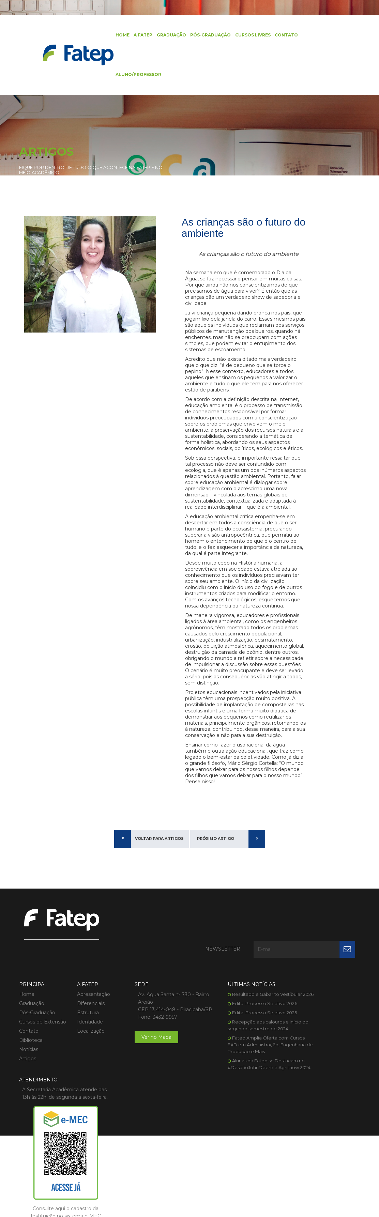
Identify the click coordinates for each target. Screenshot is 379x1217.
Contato (279, 35)
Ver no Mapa (143, 1090)
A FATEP (136, 35)
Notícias (28, 1095)
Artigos (27, 1104)
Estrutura (81, 1058)
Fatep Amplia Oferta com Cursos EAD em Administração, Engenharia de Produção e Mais (235, 1103)
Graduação (164, 35)
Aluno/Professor (132, 76)
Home (116, 35)
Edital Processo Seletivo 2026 (236, 1056)
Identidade (83, 1067)
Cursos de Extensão (42, 1067)
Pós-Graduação (203, 35)
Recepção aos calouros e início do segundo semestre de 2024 (234, 1081)
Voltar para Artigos (159, 916)
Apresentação (86, 1040)
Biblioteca (31, 1086)
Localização (84, 1077)
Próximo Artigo (215, 916)
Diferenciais (84, 1049)
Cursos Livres (245, 35)
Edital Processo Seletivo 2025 (236, 1065)
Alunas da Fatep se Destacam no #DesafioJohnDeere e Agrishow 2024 (235, 1126)
